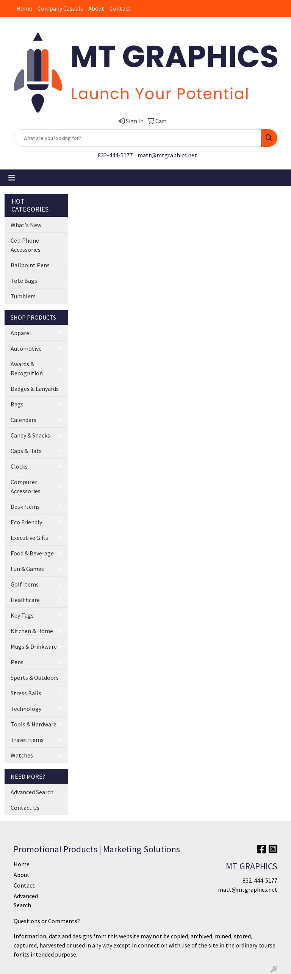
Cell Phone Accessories (26, 245)
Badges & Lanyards (35, 388)
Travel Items (27, 739)
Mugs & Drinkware (34, 646)
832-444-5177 (115, 155)
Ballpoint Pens (30, 265)
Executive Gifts (29, 537)
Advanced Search (32, 792)
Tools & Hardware (33, 724)
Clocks (19, 466)
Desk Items (25, 506)
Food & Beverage (32, 553)
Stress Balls (26, 693)
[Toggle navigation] (12, 178)
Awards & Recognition (27, 368)
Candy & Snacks (30, 435)
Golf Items (25, 584)
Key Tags (22, 615)
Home (24, 8)
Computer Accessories (26, 486)
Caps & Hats (26, 451)
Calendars (23, 419)
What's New (26, 225)
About (96, 8)
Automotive (26, 348)
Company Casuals (60, 8)
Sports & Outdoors (35, 677)
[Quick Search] (137, 138)
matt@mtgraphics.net (167, 155)
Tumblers (23, 296)
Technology (26, 708)
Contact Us (25, 807)
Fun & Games (27, 568)
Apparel (21, 333)
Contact (120, 8)
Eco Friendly (26, 522)
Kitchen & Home (32, 631)
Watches (22, 755)
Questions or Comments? (47, 921)
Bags (17, 404)
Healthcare (25, 600)
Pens (17, 662)
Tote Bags (24, 280)
